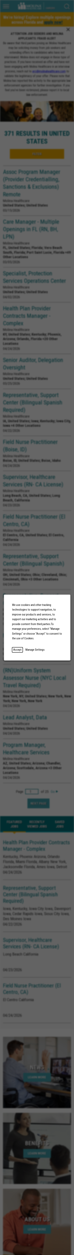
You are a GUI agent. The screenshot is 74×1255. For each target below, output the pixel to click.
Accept (17, 649)
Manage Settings (35, 649)
